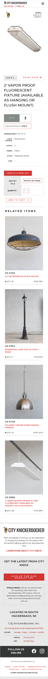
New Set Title (13, 182)
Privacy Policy (14, 669)
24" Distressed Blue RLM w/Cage (22, 276)
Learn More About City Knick (24, 551)
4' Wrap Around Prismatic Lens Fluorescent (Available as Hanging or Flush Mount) (21, 503)
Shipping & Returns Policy (37, 666)
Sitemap (7, 666)
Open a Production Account (32, 669)
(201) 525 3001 (9, 6)
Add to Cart (19, 200)
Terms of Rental (19, 666)
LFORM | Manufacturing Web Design (24, 673)
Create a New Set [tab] (18, 173)
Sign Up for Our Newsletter (24, 577)
